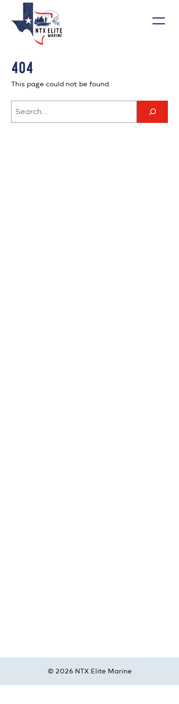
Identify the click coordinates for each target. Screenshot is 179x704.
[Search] (152, 111)
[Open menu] (158, 21)
